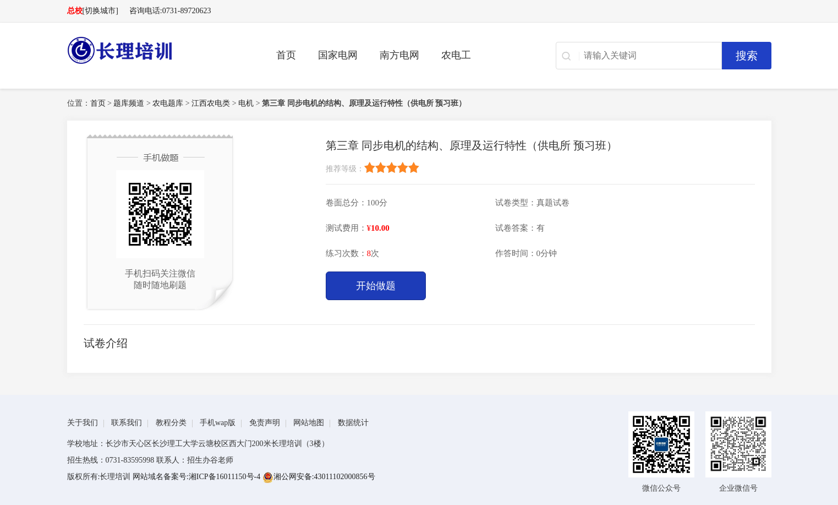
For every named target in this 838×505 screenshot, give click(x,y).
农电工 (456, 55)
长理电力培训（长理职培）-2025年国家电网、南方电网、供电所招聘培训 (155, 50)
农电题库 (167, 103)
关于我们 (82, 423)
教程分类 (171, 423)
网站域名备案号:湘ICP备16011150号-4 (197, 477)
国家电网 (338, 55)
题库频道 (128, 103)
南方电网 (399, 55)
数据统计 (353, 423)
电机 (246, 103)
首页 (286, 55)
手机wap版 (217, 423)
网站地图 (308, 423)
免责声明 (264, 423)
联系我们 (126, 423)
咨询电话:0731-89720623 (170, 11)
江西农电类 (210, 103)
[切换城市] (100, 11)
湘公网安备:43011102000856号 (318, 477)
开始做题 (376, 285)
